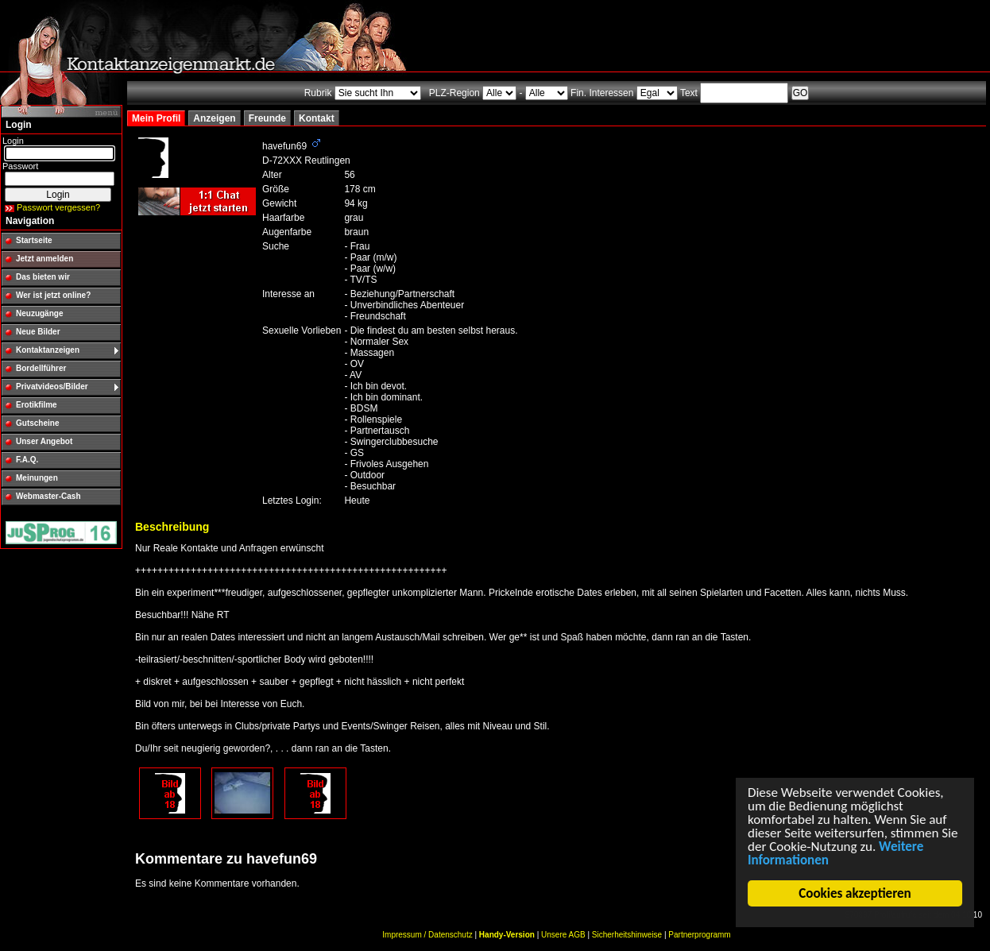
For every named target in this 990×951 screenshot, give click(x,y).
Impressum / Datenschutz (427, 934)
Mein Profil (156, 118)
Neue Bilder (38, 331)
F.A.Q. (27, 459)
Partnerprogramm (699, 934)
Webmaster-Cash (48, 496)
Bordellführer (41, 368)
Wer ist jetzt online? (53, 295)
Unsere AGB (563, 934)
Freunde (267, 118)
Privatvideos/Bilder (52, 386)
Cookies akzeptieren (855, 893)
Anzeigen (214, 118)
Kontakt (317, 118)
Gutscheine (37, 423)
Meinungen (37, 478)
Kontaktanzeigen (47, 350)
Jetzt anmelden (44, 258)
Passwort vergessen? (58, 207)
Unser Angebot (44, 441)
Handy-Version (507, 934)
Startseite (34, 240)
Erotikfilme (36, 404)
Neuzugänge (39, 313)
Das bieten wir (43, 277)
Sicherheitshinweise (627, 934)
